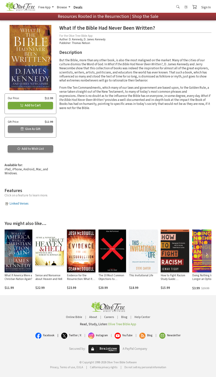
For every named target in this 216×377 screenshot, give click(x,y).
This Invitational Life (141, 275)
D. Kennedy (75, 39)
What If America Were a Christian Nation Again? (18, 277)
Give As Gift (30, 129)
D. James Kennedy (95, 39)
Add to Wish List (30, 149)
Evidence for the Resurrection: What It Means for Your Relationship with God (80, 280)
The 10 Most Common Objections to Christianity (111, 279)
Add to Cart (30, 105)
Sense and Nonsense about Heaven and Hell (48, 277)
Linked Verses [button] (19, 203)
